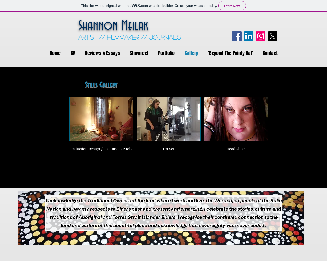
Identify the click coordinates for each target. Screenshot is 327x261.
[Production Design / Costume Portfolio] (101, 148)
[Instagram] (260, 36)
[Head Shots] (236, 148)
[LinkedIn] (248, 36)
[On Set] (169, 148)
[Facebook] (237, 36)
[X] (272, 36)
